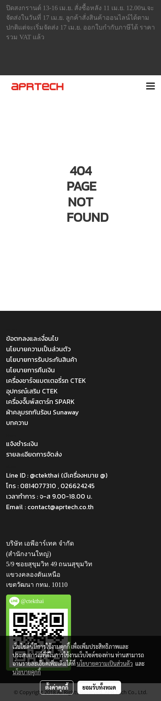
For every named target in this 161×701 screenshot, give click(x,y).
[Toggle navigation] (150, 87)
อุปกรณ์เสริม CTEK (32, 391)
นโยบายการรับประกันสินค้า (41, 359)
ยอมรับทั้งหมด (99, 687)
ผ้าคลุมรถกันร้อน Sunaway (42, 412)
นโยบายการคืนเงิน (30, 370)
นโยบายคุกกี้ (27, 672)
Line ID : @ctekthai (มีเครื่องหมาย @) (56, 475)
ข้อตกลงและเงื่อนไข (32, 338)
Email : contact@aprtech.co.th (50, 507)
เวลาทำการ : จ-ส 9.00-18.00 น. (49, 496)
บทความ (17, 422)
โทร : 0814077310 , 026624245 (50, 486)
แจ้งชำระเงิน (22, 443)
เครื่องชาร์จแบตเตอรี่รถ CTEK (46, 380)
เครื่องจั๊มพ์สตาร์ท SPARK (40, 401)
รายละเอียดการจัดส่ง (34, 454)
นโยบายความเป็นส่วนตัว (38, 349)
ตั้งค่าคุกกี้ (56, 687)
